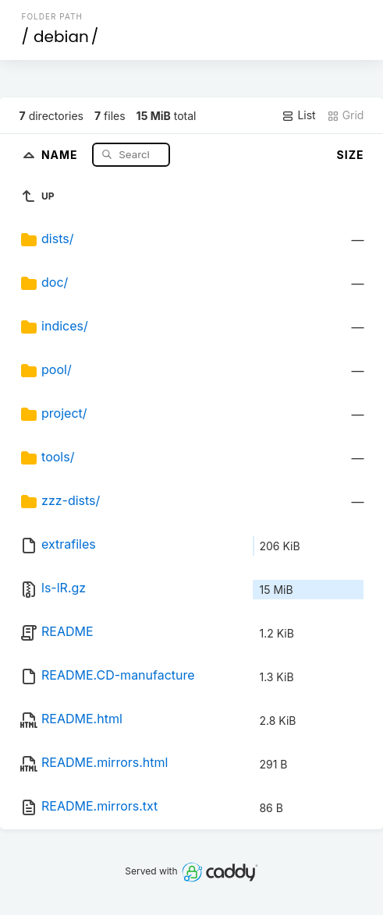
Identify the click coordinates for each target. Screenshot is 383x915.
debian (61, 37)
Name (61, 154)
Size (350, 154)
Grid (345, 115)
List (298, 115)
